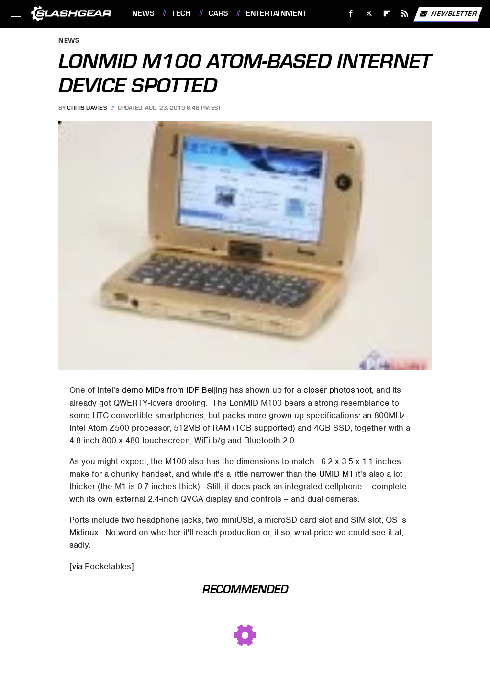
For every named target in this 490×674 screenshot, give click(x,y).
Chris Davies (87, 107)
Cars (218, 13)
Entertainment (276, 13)
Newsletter (448, 14)
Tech (181, 13)
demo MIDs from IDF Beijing (174, 390)
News (143, 13)
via (77, 566)
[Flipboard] (387, 13)
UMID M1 (336, 473)
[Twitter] (369, 13)
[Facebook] (351, 13)
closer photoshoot (337, 390)
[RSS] (405, 13)
